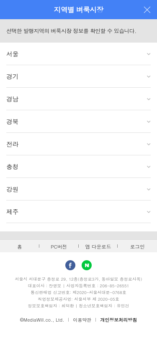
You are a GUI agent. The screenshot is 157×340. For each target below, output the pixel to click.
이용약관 (82, 320)
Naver (87, 265)
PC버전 (59, 246)
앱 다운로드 (98, 246)
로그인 (137, 246)
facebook (70, 265)
